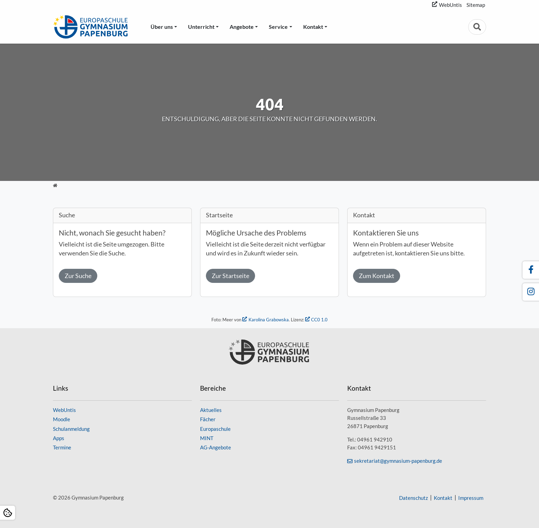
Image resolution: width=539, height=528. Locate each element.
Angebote (242, 26)
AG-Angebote (215, 447)
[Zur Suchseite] (477, 27)
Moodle (61, 419)
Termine (62, 447)
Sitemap (475, 5)
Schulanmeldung (71, 429)
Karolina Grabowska (269, 319)
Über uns (162, 26)
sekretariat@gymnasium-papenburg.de (398, 461)
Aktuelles (211, 410)
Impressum (470, 498)
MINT (206, 438)
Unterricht (201, 26)
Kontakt (313, 26)
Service (278, 26)
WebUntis (450, 5)
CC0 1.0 (319, 319)
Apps (58, 438)
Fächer (208, 419)
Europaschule (215, 429)
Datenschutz (413, 498)
